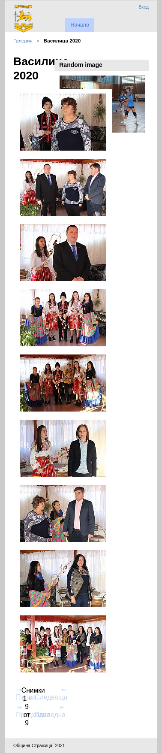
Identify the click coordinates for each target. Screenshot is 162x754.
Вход (143, 7)
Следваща (51, 693)
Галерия (23, 40)
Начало (79, 25)
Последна (50, 711)
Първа (26, 693)
